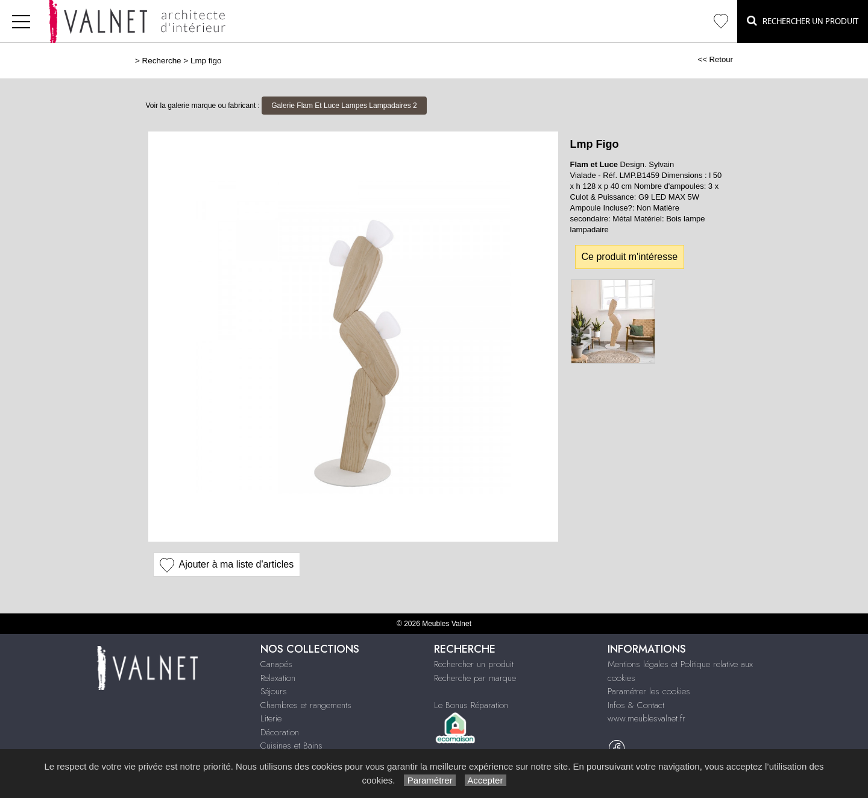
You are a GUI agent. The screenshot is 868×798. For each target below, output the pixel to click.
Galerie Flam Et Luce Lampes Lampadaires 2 (344, 105)
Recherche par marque (475, 678)
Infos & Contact (636, 705)
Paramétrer (429, 780)
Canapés (276, 664)
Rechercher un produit (474, 664)
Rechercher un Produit (802, 21)
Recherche (161, 60)
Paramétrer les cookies (649, 691)
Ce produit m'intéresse (630, 257)
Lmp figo (206, 60)
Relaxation (277, 678)
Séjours (273, 691)
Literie (270, 718)
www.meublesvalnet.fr (646, 718)
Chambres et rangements (305, 705)
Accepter (485, 780)
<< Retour (715, 59)
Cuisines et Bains (291, 745)
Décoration (279, 732)
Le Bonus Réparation (471, 705)
